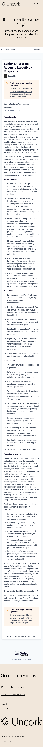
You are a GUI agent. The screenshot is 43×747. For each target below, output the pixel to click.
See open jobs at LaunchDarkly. (21, 89)
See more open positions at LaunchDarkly (21, 636)
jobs (2, 50)
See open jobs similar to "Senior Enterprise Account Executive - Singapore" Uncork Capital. (21, 94)
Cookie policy (26, 659)
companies (10, 50)
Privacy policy (16, 659)
